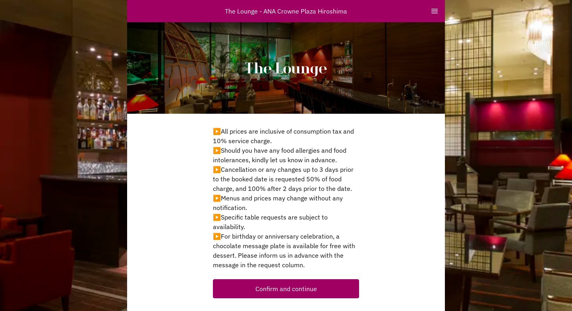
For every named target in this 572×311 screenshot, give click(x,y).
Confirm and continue (286, 289)
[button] (286, 288)
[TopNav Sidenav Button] (434, 11)
